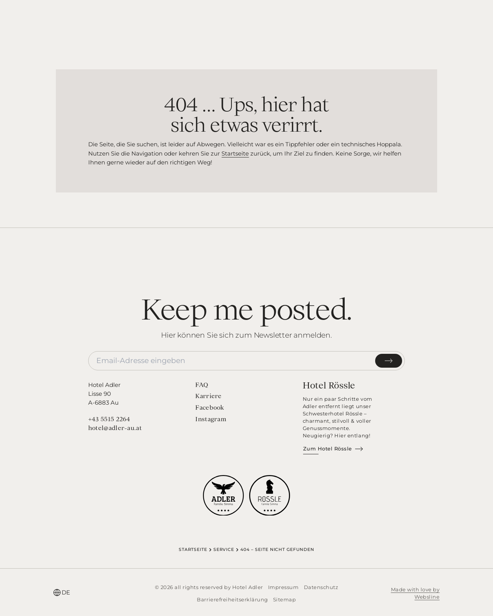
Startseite (235, 153)
